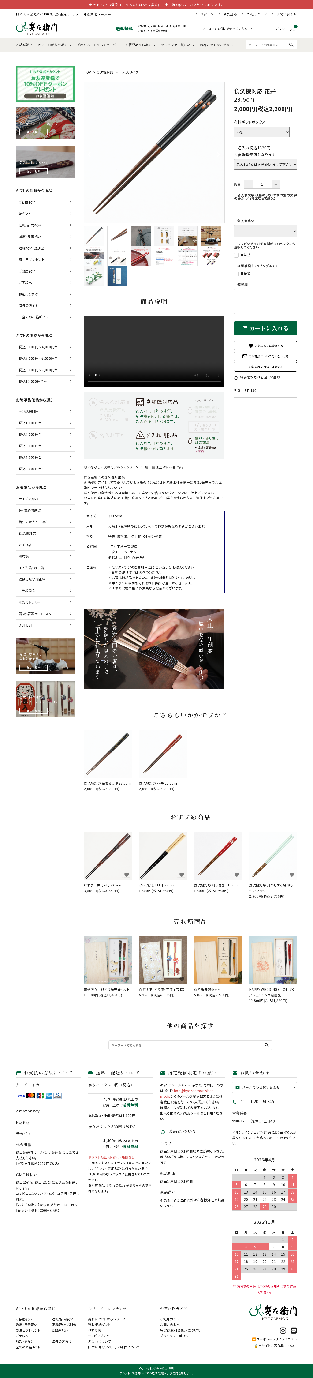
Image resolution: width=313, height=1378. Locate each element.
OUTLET (26, 625)
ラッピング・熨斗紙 (175, 44)
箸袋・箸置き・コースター (37, 613)
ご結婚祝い (24, 44)
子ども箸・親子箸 (31, 567)
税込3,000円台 (30, 445)
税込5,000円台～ (32, 468)
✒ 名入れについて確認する (265, 367)
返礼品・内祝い (30, 225)
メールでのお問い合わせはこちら (225, 28)
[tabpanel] (154, 152)
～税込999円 (29, 411)
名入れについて (99, 1341)
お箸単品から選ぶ (138, 44)
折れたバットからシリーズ (96, 44)
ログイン (207, 14)
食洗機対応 (105, 72)
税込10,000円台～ (33, 381)
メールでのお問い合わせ (257, 1087)
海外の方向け (29, 305)
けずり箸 (25, 544)
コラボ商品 (27, 590)
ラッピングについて (102, 1335)
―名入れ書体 (244, 220)
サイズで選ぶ (28, 498)
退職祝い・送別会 (32, 248)
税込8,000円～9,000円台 (38, 370)
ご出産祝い (27, 271)
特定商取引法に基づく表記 (257, 377)
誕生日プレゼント (32, 259)
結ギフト (25, 213)
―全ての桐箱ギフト (33, 317)
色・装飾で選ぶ (30, 510)
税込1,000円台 (30, 423)
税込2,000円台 (30, 434)
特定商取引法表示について (180, 1330)
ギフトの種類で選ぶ (52, 44)
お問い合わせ (286, 14)
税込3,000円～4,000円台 (38, 347)
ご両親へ (25, 282)
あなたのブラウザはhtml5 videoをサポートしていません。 (154, 351)
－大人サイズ (128, 72)
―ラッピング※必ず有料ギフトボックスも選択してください (264, 245)
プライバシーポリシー (176, 1335)
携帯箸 (24, 556)
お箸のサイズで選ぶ (214, 44)
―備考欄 (241, 284)
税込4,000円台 (30, 457)
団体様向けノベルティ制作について (114, 1347)
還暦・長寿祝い (30, 236)
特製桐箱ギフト (99, 1324)
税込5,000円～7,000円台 (38, 358)
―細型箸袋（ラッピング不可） (256, 265)
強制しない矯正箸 (32, 579)
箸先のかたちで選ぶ (33, 521)
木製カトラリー (30, 602)
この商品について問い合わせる (265, 356)
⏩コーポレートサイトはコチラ (274, 1339)
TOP (87, 72)
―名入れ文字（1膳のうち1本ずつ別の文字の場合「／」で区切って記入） (265, 196)
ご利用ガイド (256, 14)
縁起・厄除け (28, 294)
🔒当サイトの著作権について (275, 1345)
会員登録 (230, 14)
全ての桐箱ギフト (28, 1347)
